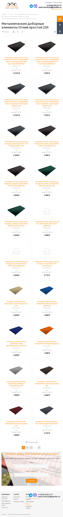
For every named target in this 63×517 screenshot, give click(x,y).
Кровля (28, 497)
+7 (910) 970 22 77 (53, 5)
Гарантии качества (4, 497)
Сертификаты (6, 501)
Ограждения (30, 501)
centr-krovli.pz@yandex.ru (49, 7)
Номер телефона (31, 471)
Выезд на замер (19, 501)
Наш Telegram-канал (6, 504)
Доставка (17, 497)
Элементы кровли (29, 507)
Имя (31, 462)
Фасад (28, 504)
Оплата (16, 499)
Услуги (16, 494)
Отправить (31, 480)
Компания (5, 494)
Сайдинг (28, 499)
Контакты (5, 507)
